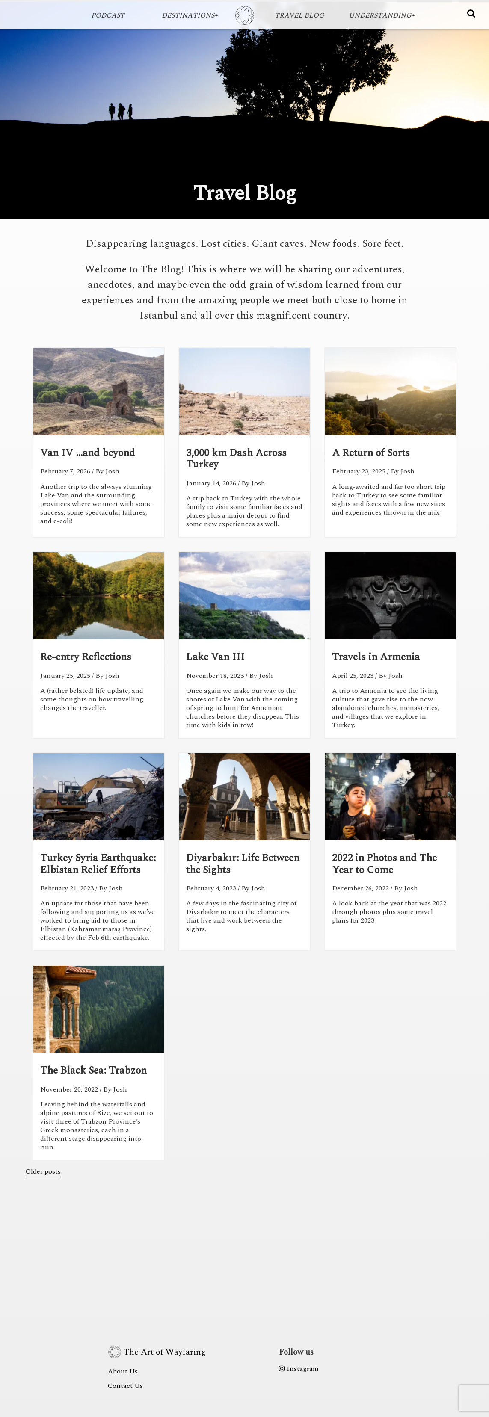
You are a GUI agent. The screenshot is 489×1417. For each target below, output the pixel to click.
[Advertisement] (245, 1236)
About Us (123, 1371)
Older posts (43, 1171)
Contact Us (125, 1386)
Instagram (299, 1369)
